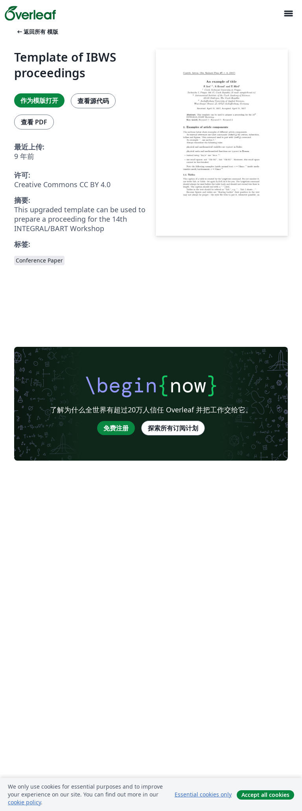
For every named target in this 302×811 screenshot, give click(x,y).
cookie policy (24, 802)
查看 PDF (34, 122)
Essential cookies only (203, 794)
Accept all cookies (265, 794)
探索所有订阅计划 (173, 428)
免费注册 (116, 428)
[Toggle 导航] (288, 13)
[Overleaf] (30, 13)
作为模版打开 (39, 100)
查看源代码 (93, 101)
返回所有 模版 (37, 31)
